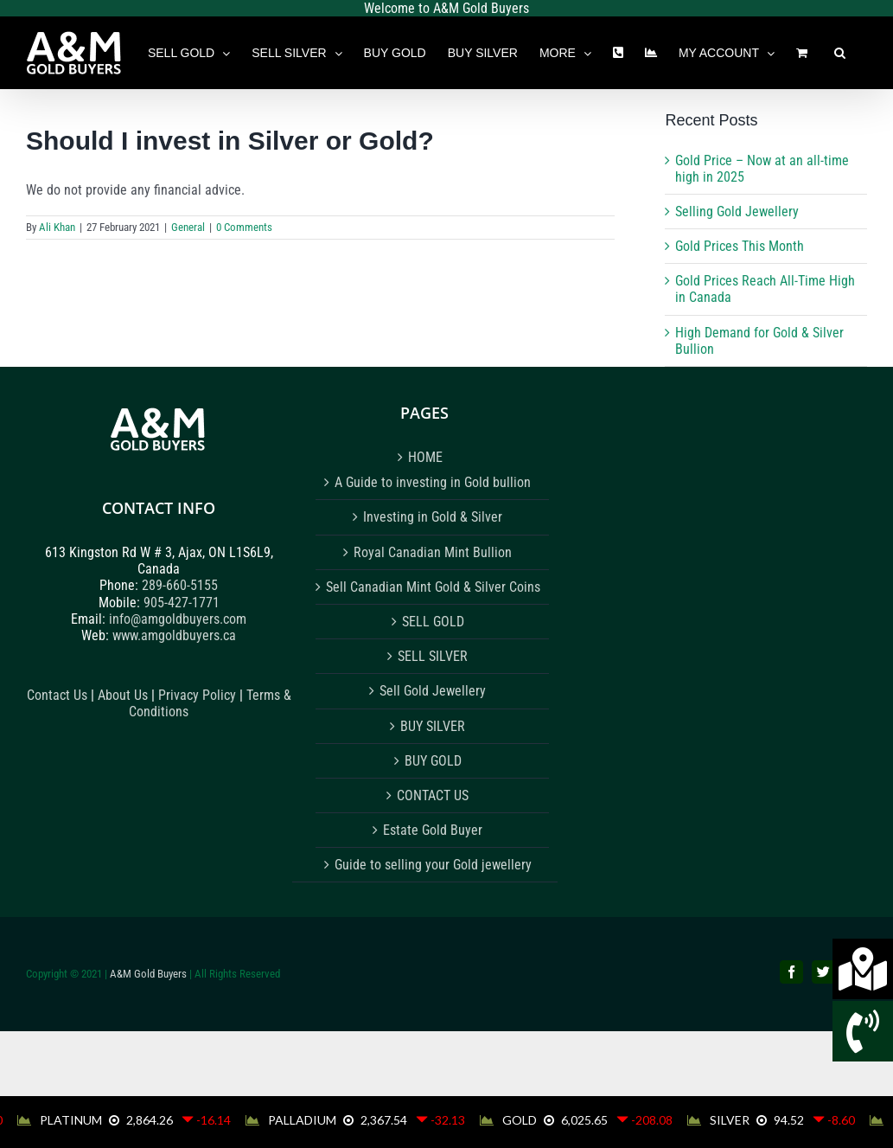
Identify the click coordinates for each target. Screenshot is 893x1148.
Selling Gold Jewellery (737, 211)
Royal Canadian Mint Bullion (433, 552)
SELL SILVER (433, 656)
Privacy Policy (198, 695)
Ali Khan (57, 227)
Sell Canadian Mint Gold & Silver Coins (433, 587)
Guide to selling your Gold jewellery (433, 864)
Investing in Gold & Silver (432, 517)
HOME (425, 457)
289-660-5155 (180, 585)
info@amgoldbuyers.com (177, 619)
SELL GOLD (433, 621)
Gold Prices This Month (739, 246)
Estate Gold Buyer (432, 830)
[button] (839, 52)
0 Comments (244, 227)
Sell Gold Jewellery (433, 691)
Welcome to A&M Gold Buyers (446, 8)
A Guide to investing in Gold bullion (433, 482)
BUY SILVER (432, 726)
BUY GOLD (433, 761)
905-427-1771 (182, 602)
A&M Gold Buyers (148, 973)
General (188, 227)
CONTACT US (433, 795)
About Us (123, 695)
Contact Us (57, 695)
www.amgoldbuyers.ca (174, 635)
